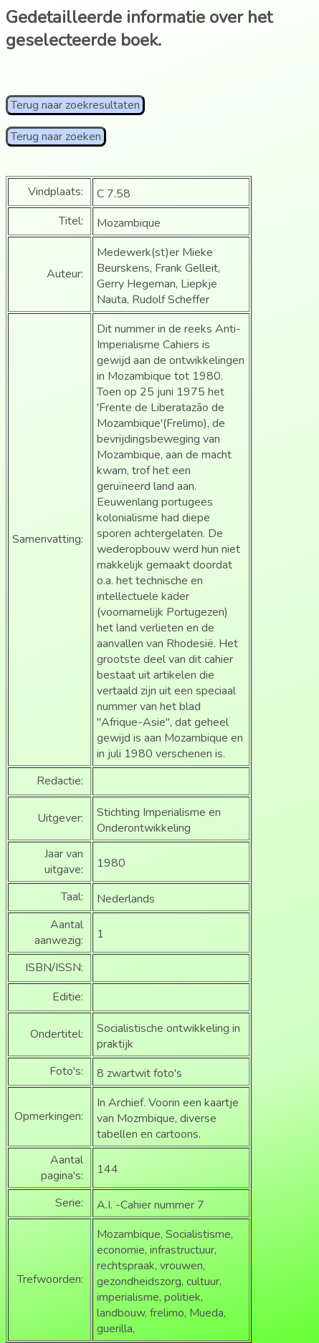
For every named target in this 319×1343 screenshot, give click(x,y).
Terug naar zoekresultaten (75, 105)
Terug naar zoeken (56, 136)
